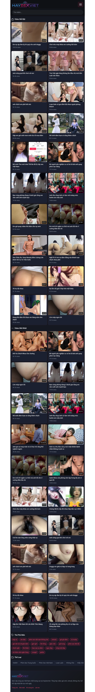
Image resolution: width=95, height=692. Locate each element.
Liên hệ (37, 688)
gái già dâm (64, 639)
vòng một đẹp (60, 648)
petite (42, 652)
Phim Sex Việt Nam (46, 663)
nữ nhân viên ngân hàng (20, 652)
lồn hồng (43, 644)
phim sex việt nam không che (38, 639)
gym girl (34, 644)
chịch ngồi (16, 648)
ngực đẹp (49, 648)
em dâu (23, 639)
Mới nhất (22, 688)
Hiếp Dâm (80, 663)
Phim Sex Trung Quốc (28, 663)
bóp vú (15, 639)
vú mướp (74, 639)
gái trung (62, 644)
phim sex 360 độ (73, 644)
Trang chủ (15, 688)
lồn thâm (26, 648)
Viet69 (15, 663)
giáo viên (53, 644)
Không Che (70, 663)
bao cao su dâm (37, 648)
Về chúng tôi (30, 688)
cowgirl (34, 652)
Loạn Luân (59, 663)
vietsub (54, 639)
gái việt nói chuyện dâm (20, 644)
